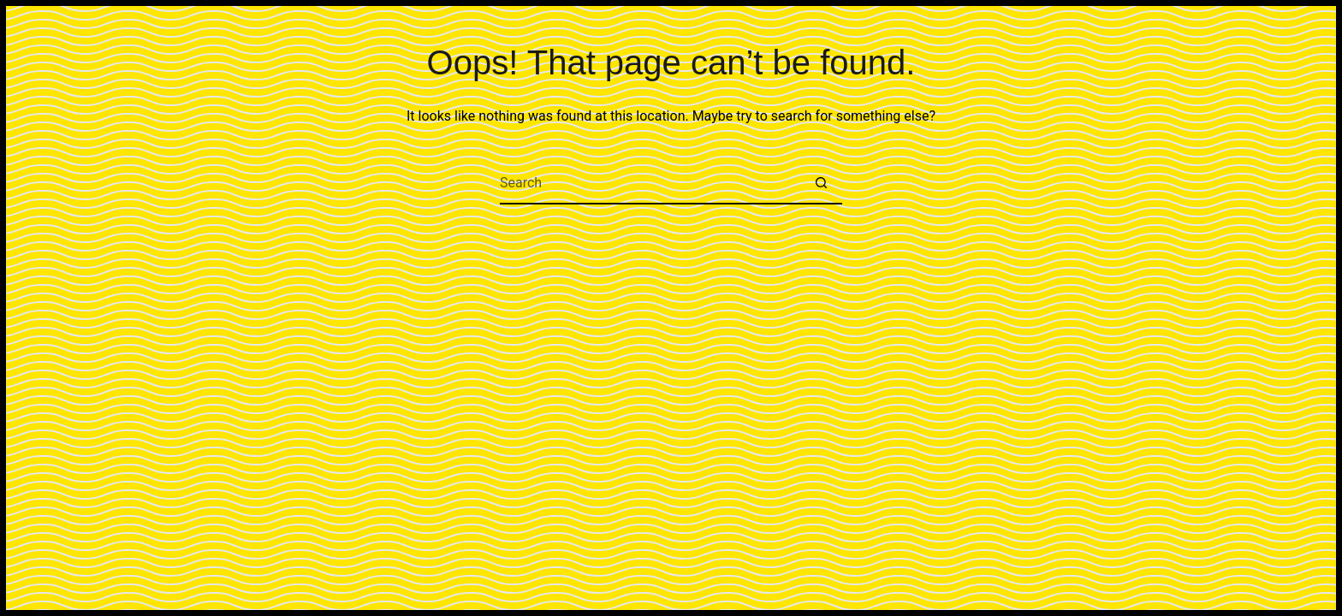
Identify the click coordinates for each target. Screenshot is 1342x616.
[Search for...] (649, 183)
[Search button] (820, 183)
